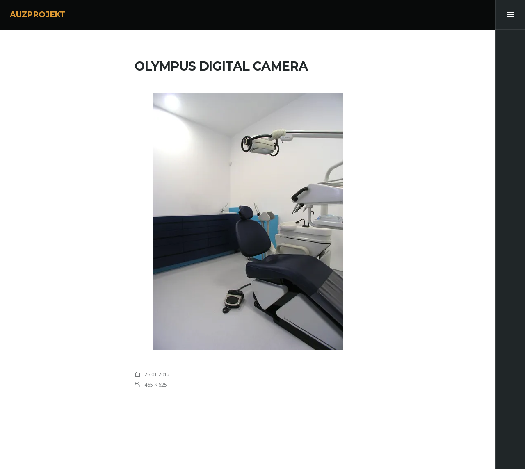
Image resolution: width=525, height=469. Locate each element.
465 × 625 (155, 384)
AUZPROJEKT (38, 14)
